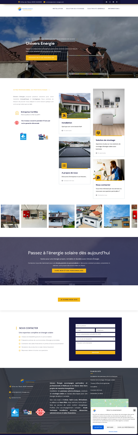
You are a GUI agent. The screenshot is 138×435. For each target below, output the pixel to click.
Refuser (110, 427)
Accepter (98, 427)
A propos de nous (69, 180)
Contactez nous (102, 195)
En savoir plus (68, 130)
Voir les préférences (126, 427)
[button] (134, 410)
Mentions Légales (113, 431)
